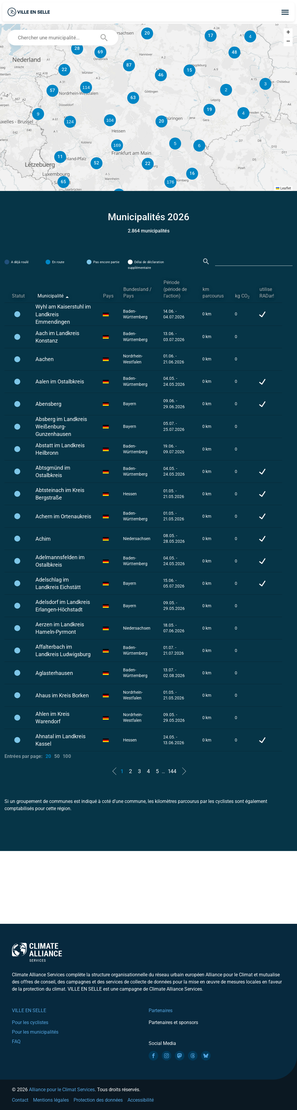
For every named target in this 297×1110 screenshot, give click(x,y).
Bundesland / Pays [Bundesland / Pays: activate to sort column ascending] (137, 292)
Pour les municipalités (35, 1032)
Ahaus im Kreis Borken (62, 695)
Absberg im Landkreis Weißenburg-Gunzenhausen (61, 426)
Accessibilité (140, 1100)
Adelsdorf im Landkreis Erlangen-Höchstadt (62, 606)
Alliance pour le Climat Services (62, 1089)
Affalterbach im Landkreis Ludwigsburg (63, 650)
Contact (20, 1100)
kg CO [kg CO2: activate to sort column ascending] (242, 296)
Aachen (44, 359)
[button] (226, 90)
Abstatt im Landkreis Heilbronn (60, 449)
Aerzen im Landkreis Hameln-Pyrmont (59, 628)
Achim (43, 539)
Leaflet (283, 188)
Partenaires (160, 1010)
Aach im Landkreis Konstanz (57, 337)
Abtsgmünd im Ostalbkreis (52, 471)
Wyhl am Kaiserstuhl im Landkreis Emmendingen (63, 314)
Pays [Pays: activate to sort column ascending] (108, 296)
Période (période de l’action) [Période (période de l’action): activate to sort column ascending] (175, 289)
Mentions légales (51, 1100)
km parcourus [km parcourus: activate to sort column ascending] (213, 292)
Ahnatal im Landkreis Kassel (60, 740)
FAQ (16, 1041)
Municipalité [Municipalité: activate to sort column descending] (50, 296)
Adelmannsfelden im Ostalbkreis (60, 561)
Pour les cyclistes (30, 1022)
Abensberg (48, 404)
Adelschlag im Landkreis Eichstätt (58, 583)
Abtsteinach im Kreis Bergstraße (59, 494)
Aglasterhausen (54, 673)
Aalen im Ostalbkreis (59, 381)
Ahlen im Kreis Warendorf (52, 717)
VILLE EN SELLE (29, 1010)
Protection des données (98, 1100)
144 (172, 771)
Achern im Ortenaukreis (63, 516)
